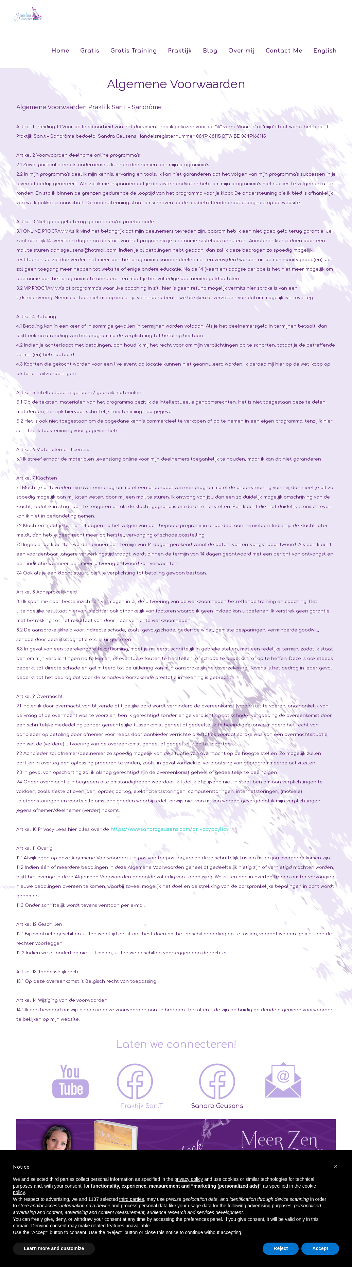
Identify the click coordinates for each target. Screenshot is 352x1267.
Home (60, 51)
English (325, 51)
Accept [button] (320, 1248)
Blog (210, 51)
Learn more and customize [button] (54, 1248)
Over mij (241, 51)
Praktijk (180, 51)
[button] (335, 1166)
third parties (131, 1199)
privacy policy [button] (188, 1179)
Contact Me (284, 51)
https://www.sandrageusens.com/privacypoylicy (169, 829)
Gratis (90, 51)
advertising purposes (269, 1205)
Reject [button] (281, 1248)
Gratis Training (133, 51)
